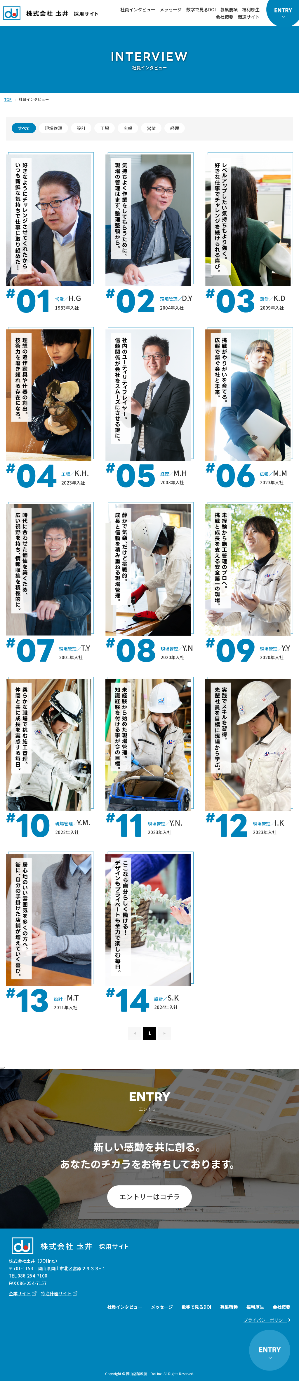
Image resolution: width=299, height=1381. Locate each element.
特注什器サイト (56, 1293)
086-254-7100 (32, 1276)
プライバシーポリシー (265, 1320)
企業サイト (20, 1293)
